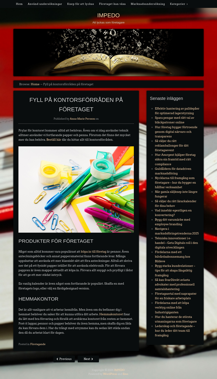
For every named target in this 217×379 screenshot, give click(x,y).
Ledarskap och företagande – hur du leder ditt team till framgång (175, 330)
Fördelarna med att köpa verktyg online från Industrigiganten (172, 307)
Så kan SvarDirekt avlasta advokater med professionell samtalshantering (175, 284)
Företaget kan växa (112, 3)
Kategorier (177, 3)
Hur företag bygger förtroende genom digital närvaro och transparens (176, 132)
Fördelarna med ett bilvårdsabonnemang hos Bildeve (172, 256)
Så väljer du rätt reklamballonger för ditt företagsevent (171, 145)
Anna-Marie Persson (82, 118)
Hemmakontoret (111, 314)
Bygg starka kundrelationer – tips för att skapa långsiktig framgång (175, 270)
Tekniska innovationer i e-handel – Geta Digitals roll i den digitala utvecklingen (176, 243)
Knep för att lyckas (80, 3)
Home (35, 84)
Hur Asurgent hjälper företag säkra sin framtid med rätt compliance (175, 159)
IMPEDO (108, 15)
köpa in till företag (93, 251)
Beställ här (54, 139)
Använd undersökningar (45, 3)
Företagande (38, 344)
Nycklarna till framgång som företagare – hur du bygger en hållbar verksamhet (175, 182)
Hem (19, 3)
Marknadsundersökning (148, 3)
